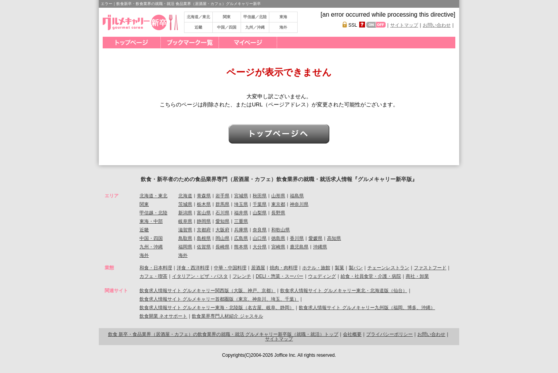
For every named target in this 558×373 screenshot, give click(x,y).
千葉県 (260, 204)
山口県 (260, 238)
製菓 (339, 267)
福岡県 (185, 247)
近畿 (198, 27)
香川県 (297, 238)
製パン (356, 267)
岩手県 (222, 195)
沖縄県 (320, 247)
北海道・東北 (153, 195)
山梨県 (260, 213)
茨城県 (185, 204)
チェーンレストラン (388, 267)
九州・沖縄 (151, 247)
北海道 (185, 195)
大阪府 (222, 230)
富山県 (204, 213)
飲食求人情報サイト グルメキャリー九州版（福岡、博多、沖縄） (367, 307)
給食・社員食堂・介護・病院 (371, 276)
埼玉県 (241, 204)
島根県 (204, 238)
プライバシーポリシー (389, 334)
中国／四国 (226, 27)
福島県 (297, 195)
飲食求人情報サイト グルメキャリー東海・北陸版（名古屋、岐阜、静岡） (217, 307)
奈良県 (260, 230)
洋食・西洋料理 (193, 267)
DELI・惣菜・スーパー (279, 276)
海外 (283, 27)
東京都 (278, 204)
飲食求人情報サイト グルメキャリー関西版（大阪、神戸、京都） (208, 290)
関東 (227, 17)
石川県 (222, 213)
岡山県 (222, 238)
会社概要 (352, 334)
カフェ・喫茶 (153, 276)
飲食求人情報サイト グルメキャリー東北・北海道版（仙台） (343, 290)
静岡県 (204, 221)
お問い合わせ (437, 25)
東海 (283, 17)
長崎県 (222, 247)
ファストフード (430, 267)
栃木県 (204, 204)
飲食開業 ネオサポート (163, 316)
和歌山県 (280, 230)
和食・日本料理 (156, 267)
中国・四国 (151, 238)
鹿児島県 (299, 247)
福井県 (241, 213)
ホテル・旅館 (316, 267)
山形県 (278, 195)
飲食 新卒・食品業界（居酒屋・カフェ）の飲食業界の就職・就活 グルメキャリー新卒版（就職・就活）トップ (223, 334)
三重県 (241, 221)
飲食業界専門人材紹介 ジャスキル (227, 316)
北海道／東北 (198, 17)
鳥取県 (185, 238)
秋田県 (260, 195)
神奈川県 (299, 204)
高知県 (334, 238)
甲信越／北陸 (255, 17)
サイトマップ (404, 25)
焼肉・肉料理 (284, 267)
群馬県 (222, 204)
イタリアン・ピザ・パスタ (200, 276)
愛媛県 (315, 238)
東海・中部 (151, 221)
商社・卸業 (417, 276)
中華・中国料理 (230, 267)
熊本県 (241, 247)
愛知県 (222, 221)
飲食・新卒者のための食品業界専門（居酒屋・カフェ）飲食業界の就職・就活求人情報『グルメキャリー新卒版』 (279, 179)
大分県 (260, 247)
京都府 (204, 230)
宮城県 (241, 195)
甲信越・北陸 (153, 212)
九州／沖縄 (255, 27)
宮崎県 (278, 247)
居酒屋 (258, 267)
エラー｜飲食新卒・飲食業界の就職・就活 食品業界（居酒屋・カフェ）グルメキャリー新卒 (181, 4)
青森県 (204, 195)
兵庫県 (241, 230)
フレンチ (241, 276)
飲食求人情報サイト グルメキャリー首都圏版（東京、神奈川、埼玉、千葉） (219, 299)
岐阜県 (185, 221)
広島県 (241, 238)
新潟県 (185, 213)
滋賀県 (185, 230)
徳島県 (278, 238)
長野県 (278, 213)
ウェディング (322, 276)
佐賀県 (204, 247)
